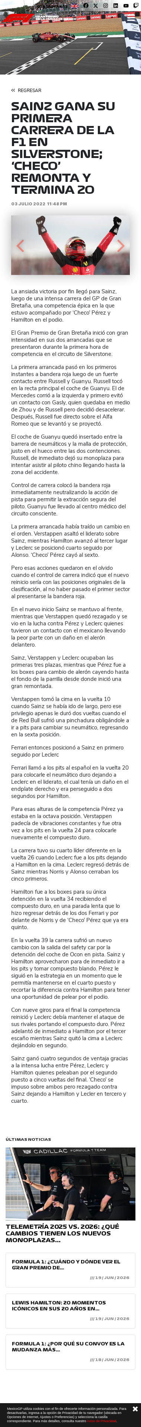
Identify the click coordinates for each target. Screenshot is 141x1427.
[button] (20, 245)
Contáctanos (52, 6)
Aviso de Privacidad (101, 1421)
